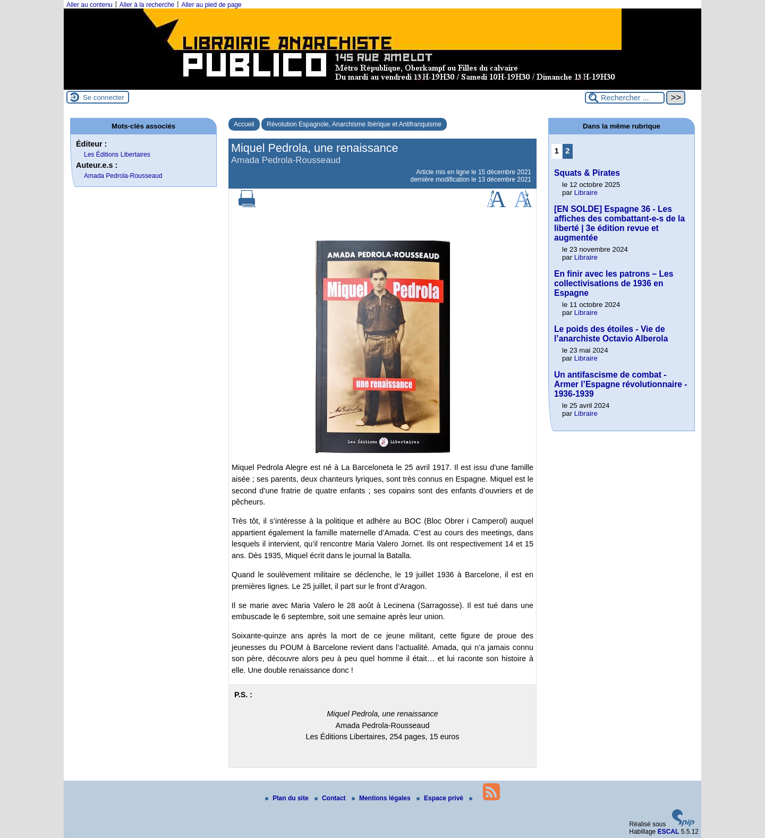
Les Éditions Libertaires (117, 154)
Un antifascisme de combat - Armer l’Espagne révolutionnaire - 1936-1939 (620, 384)
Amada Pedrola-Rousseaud (123, 175)
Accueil (244, 124)
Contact (330, 798)
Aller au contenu (89, 4)
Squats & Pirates (587, 172)
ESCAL (668, 831)
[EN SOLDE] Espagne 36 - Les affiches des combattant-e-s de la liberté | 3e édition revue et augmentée (619, 223)
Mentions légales (382, 798)
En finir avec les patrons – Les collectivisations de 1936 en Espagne (613, 283)
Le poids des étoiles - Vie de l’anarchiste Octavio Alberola (611, 333)
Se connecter (103, 97)
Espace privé (440, 798)
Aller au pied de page (211, 4)
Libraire (586, 192)
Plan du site (287, 798)
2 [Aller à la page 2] (567, 151)
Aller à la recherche (147, 4)
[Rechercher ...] (625, 98)
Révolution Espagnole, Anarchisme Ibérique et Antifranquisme (354, 124)
